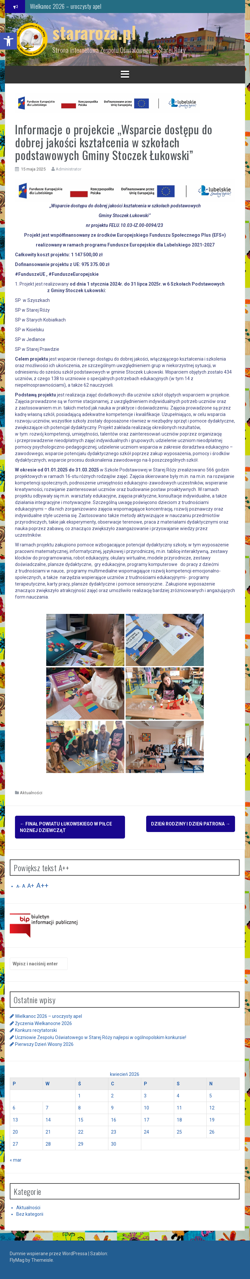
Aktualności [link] (31, 792)
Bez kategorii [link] (29, 1213)
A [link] (23, 885)
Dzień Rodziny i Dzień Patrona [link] (190, 823)
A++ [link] (42, 885)
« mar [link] (15, 1159)
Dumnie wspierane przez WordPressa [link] (49, 1253)
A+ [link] (30, 885)
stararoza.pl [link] (94, 32)
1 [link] (79, 1094)
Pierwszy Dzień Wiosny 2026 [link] (44, 1043)
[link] (8, 41)
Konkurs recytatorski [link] (36, 1029)
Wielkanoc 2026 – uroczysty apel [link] (66, 6)
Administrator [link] (68, 169)
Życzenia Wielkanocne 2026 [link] (43, 1022)
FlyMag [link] (17, 1259)
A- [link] (18, 885)
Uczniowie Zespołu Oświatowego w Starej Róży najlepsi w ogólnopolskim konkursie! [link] (100, 1036)
